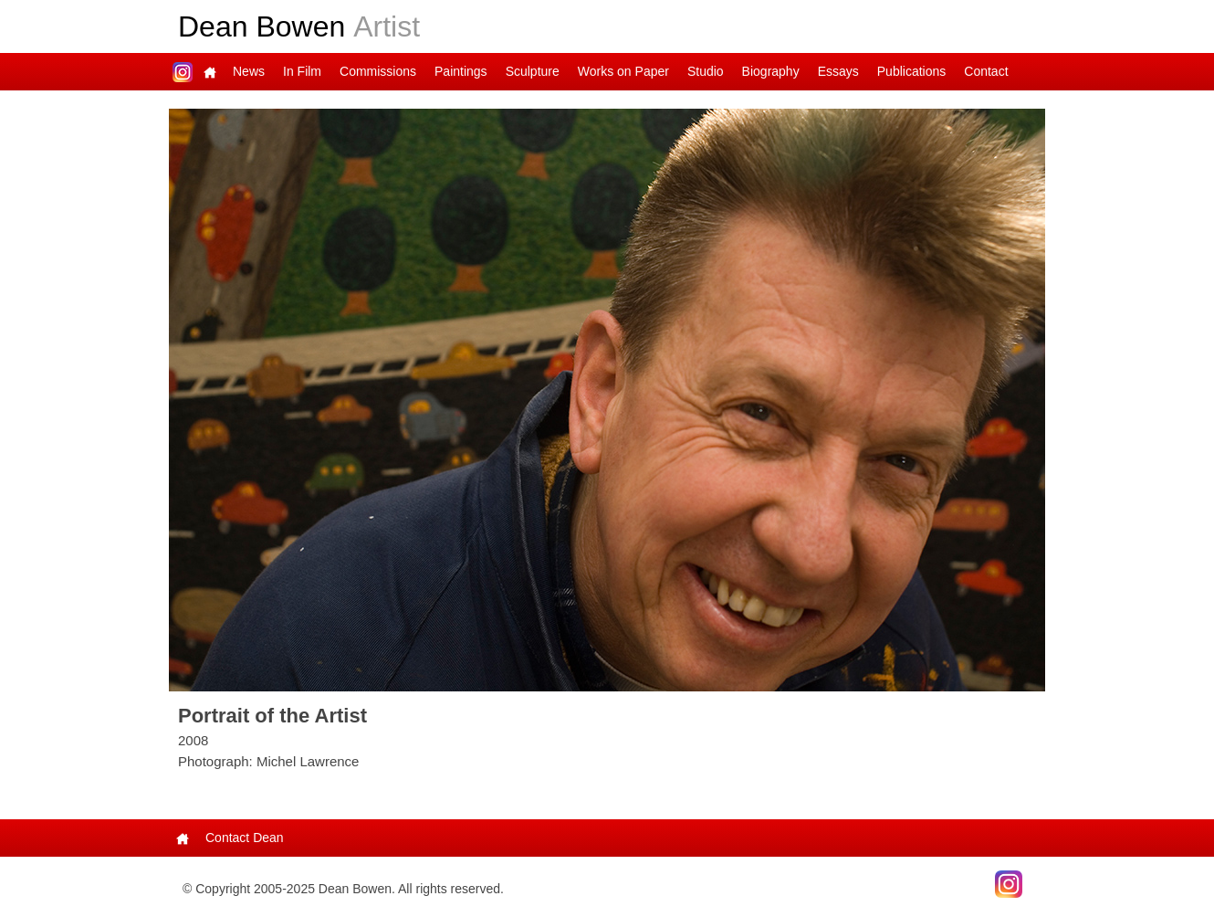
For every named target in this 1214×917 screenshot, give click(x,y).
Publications (912, 71)
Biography (771, 71)
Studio (705, 71)
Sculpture (533, 71)
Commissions (378, 71)
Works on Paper (623, 71)
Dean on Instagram (182, 71)
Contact (986, 71)
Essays (838, 71)
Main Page (210, 71)
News (249, 71)
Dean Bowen (299, 26)
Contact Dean (244, 837)
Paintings (460, 71)
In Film (302, 71)
